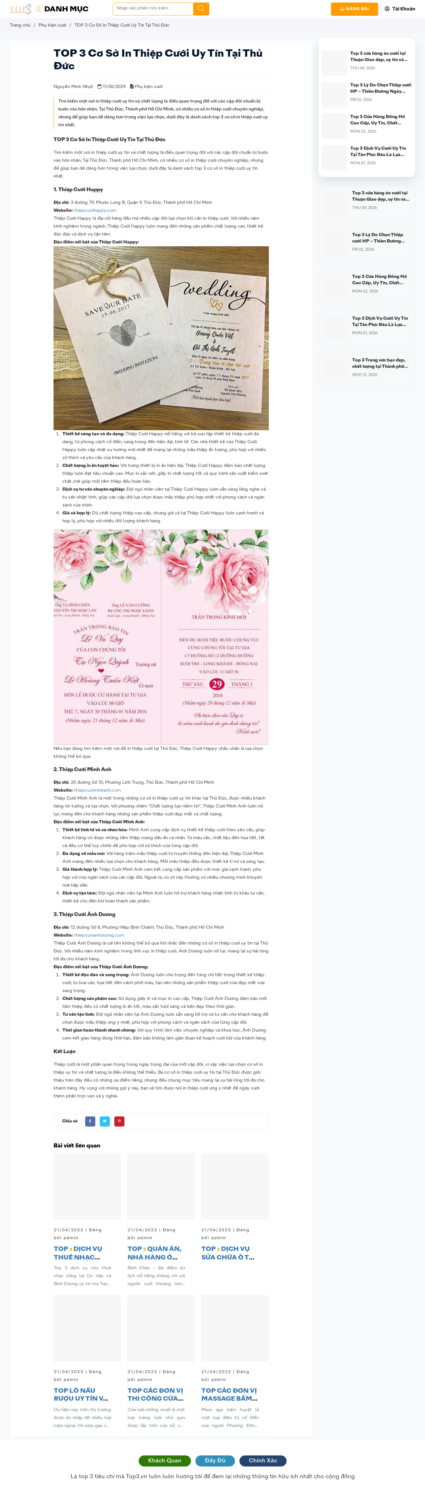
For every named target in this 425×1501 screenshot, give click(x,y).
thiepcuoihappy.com (95, 210)
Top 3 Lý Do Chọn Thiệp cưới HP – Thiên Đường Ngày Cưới (380, 91)
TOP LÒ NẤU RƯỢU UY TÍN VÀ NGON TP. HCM (81, 1399)
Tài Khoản (400, 9)
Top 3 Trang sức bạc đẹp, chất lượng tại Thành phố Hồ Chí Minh (378, 366)
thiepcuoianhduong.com (99, 935)
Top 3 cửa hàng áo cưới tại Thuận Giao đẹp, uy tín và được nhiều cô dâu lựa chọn (378, 59)
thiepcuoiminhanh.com (97, 790)
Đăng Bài (354, 9)
